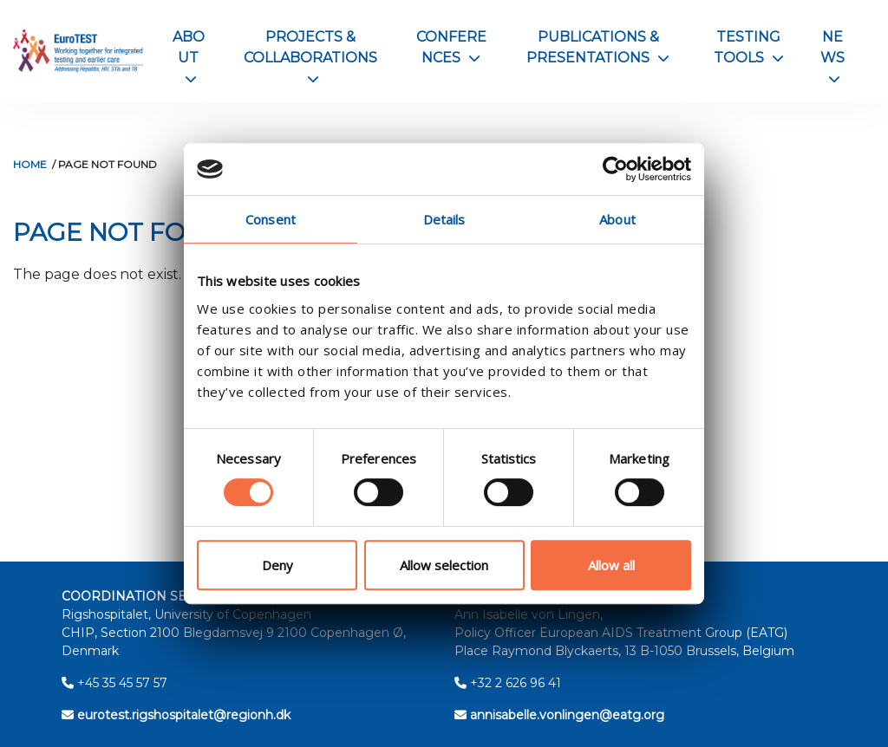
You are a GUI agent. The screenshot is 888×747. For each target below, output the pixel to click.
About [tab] (617, 219)
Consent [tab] (270, 219)
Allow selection (444, 565)
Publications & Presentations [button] (597, 47)
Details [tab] (444, 219)
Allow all (611, 565)
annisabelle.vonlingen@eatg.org (559, 715)
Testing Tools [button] (749, 47)
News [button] (832, 57)
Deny (277, 565)
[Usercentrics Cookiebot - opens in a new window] (615, 169)
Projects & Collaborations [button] (310, 57)
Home (30, 164)
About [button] (189, 57)
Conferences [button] (451, 47)
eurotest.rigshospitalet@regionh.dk (176, 715)
